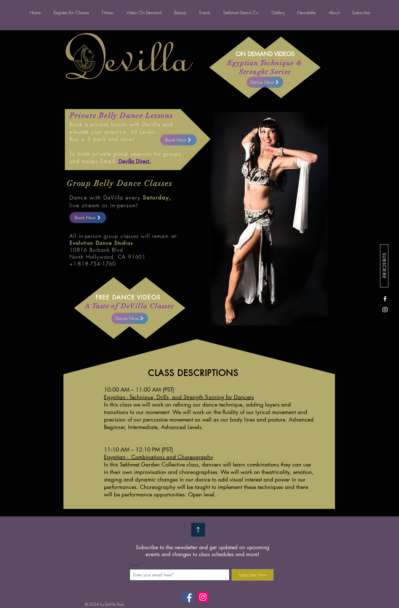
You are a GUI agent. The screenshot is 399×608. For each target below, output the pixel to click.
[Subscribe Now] (252, 575)
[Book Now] (88, 217)
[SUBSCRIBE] (384, 265)
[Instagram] (385, 309)
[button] (278, 12)
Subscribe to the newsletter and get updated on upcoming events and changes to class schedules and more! (202, 551)
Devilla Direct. (134, 161)
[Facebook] (385, 298)
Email (135, 564)
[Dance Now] (129, 318)
